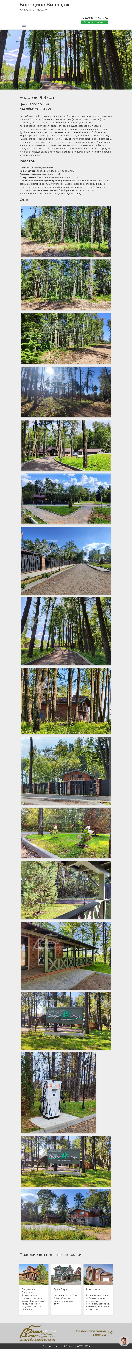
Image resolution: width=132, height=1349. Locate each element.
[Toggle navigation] (24, 25)
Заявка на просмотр (94, 22)
